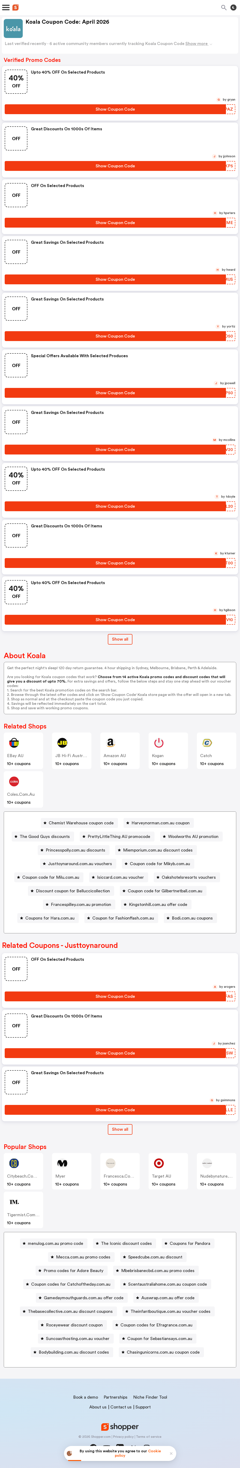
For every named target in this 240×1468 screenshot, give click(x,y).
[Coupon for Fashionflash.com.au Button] (121, 918)
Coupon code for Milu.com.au (50, 877)
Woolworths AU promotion (193, 836)
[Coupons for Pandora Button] (188, 1243)
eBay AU (15, 756)
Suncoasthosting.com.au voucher (77, 1339)
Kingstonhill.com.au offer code (158, 904)
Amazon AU (115, 756)
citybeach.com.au (25, 1176)
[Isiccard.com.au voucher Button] (118, 877)
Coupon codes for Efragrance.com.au (156, 1325)
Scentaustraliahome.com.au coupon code (167, 1284)
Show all (120, 1129)
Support (143, 1407)
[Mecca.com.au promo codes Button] (81, 1257)
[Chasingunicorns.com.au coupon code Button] (161, 1352)
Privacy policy (123, 1436)
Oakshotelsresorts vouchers (189, 877)
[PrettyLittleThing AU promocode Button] (117, 836)
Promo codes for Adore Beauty (73, 1271)
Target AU (161, 1176)
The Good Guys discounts (45, 836)
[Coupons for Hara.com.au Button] (48, 918)
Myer (60, 1176)
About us (98, 1407)
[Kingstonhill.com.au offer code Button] (156, 904)
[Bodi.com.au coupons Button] (190, 918)
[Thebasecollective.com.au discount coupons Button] (68, 1311)
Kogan (158, 756)
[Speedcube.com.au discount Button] (153, 1257)
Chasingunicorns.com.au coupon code (163, 1352)
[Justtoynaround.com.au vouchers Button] (78, 864)
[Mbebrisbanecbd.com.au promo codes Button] (156, 1271)
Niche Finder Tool (150, 1397)
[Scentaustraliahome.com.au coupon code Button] (165, 1284)
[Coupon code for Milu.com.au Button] (48, 877)
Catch (206, 756)
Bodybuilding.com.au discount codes (74, 1352)
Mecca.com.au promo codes (83, 1257)
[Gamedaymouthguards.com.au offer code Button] (82, 1298)
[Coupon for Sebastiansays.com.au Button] (157, 1339)
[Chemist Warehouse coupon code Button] (79, 823)
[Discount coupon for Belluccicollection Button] (71, 891)
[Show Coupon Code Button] (115, 109)
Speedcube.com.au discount (155, 1257)
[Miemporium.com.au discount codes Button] (156, 850)
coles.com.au (21, 794)
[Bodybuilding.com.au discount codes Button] (72, 1352)
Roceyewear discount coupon (74, 1325)
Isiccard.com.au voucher (120, 877)
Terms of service (148, 1436)
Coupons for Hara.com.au (50, 918)
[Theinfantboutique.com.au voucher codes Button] (169, 1311)
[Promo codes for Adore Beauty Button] (72, 1271)
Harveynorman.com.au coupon (160, 823)
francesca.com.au (122, 1176)
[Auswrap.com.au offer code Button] (166, 1298)
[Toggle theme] (233, 7)
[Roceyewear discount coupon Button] (72, 1325)
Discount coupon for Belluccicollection (73, 891)
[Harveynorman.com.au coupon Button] (159, 823)
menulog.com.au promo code (55, 1243)
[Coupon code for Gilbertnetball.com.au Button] (163, 891)
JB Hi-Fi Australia (72, 756)
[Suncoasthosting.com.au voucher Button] (76, 1339)
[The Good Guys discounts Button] (43, 836)
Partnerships (116, 1397)
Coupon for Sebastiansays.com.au (159, 1339)
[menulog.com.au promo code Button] (53, 1243)
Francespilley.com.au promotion (81, 904)
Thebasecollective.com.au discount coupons (70, 1311)
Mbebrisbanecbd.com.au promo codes (158, 1271)
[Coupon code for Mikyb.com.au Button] (158, 864)
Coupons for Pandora (190, 1243)
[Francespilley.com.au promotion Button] (79, 904)
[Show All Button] (120, 1129)
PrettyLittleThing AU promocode (119, 836)
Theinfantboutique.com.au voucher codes (170, 1311)
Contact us (121, 1407)
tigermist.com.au (24, 1215)
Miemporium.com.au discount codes (158, 850)
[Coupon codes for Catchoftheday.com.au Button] (69, 1284)
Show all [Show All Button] (120, 639)
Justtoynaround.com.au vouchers (80, 864)
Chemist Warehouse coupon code (81, 823)
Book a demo (85, 1397)
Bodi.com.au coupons (192, 918)
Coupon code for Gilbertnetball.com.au (165, 891)
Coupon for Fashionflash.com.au (123, 918)
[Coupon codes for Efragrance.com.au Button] (154, 1325)
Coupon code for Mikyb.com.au (160, 864)
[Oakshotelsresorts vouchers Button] (187, 877)
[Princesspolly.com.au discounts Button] (73, 850)
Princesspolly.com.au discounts (75, 850)
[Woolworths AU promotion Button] (191, 836)
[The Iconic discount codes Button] (124, 1243)
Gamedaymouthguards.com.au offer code (84, 1298)
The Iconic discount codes (126, 1243)
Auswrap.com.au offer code (168, 1298)
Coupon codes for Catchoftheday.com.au (70, 1284)
